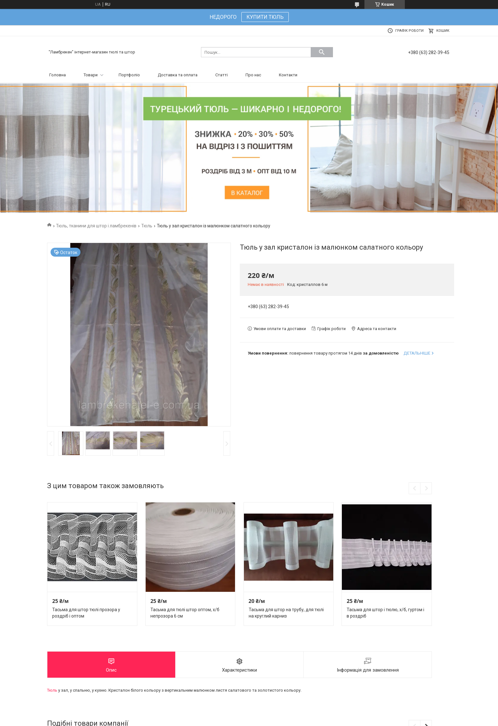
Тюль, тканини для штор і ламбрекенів (96, 225)
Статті (221, 75)
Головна (57, 75)
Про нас (253, 75)
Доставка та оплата (177, 75)
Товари (91, 75)
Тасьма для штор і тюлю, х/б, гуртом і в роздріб (385, 613)
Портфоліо (129, 75)
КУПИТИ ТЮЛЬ (265, 17)
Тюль (146, 225)
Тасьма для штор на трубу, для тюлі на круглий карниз (286, 613)
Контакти (288, 75)
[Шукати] (322, 52)
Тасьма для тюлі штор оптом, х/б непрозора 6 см (184, 613)
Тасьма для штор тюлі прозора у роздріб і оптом (86, 613)
